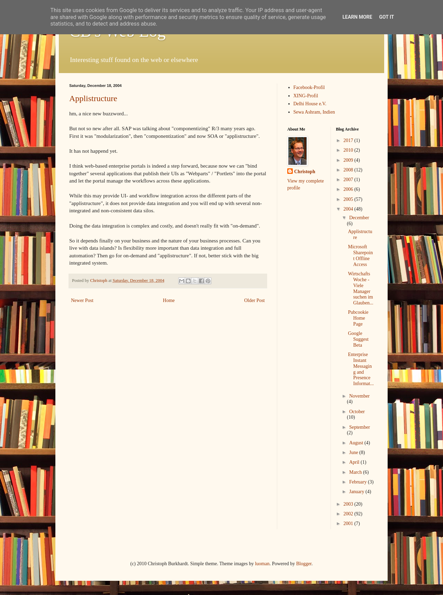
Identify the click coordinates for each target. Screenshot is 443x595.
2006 (348, 189)
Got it (386, 17)
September (359, 427)
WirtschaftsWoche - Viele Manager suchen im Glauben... (360, 288)
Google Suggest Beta (358, 339)
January (357, 491)
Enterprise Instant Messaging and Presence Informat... (360, 369)
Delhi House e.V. (309, 103)
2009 (348, 160)
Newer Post (82, 300)
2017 (348, 140)
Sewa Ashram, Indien (314, 112)
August (356, 442)
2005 (348, 199)
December (359, 217)
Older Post (254, 300)
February (358, 482)
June (354, 452)
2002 (348, 513)
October (357, 411)
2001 (348, 523)
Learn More (357, 17)
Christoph (304, 171)
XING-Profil (305, 95)
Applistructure (93, 98)
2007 (348, 179)
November (359, 396)
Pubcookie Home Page (358, 318)
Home (169, 300)
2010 (348, 150)
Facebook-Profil (309, 87)
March (356, 472)
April (355, 462)
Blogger (303, 563)
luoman (262, 563)
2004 (348, 209)
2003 (348, 504)
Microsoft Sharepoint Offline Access (360, 255)
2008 (348, 169)
